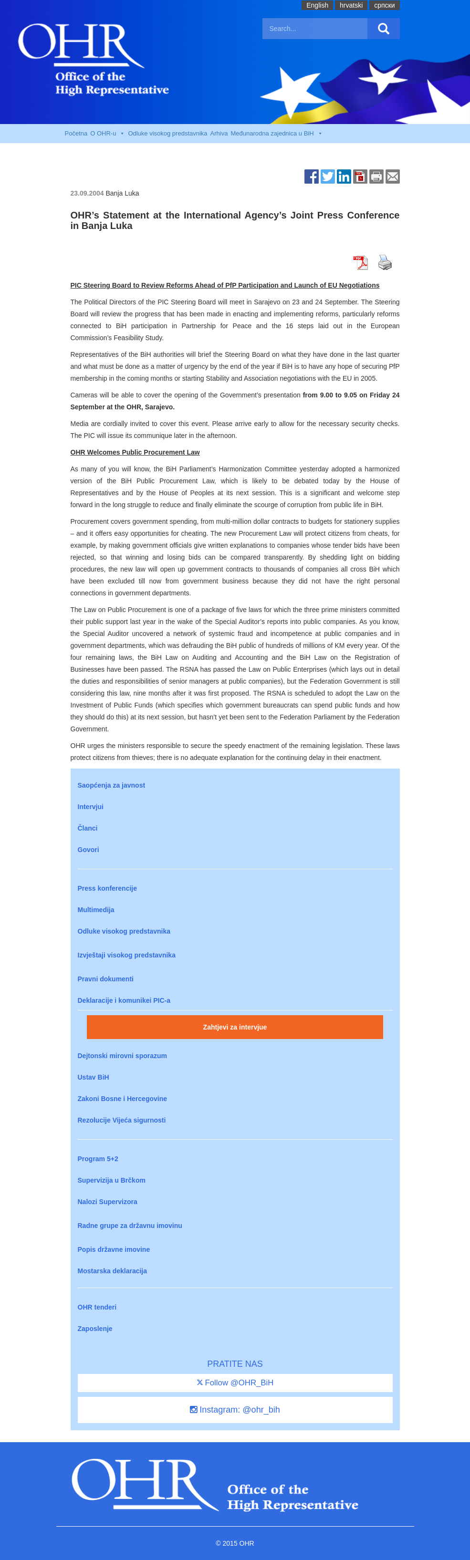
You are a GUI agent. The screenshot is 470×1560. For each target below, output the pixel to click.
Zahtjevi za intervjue (235, 1027)
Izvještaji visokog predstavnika (127, 955)
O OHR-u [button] (107, 133)
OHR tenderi (97, 1307)
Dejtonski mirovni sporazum (122, 1056)
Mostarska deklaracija (112, 1271)
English (317, 5)
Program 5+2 (98, 1159)
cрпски (384, 5)
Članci (88, 828)
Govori (88, 849)
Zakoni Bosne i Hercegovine (122, 1098)
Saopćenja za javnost (112, 785)
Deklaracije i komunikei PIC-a (124, 1000)
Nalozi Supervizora (107, 1202)
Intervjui (91, 807)
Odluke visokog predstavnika (167, 133)
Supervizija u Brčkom (112, 1180)
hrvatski (351, 5)
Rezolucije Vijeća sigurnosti (122, 1120)
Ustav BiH (93, 1077)
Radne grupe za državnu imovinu (130, 1225)
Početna (76, 133)
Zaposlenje (95, 1328)
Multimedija (96, 910)
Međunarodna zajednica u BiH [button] (276, 133)
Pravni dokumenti (106, 979)
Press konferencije (107, 888)
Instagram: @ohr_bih (235, 1409)
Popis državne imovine (114, 1249)
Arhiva (219, 133)
